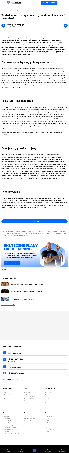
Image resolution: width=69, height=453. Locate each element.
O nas (4, 392)
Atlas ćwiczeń (49, 416)
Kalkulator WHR (7, 421)
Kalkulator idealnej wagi (9, 425)
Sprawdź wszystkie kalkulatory (9, 379)
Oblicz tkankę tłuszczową (18, 373)
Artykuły (12, 11)
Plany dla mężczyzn (29, 396)
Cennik (26, 403)
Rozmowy (48, 451)
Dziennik (7, 451)
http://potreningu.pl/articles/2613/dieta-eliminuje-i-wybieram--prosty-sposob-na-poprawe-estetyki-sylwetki (32, 134)
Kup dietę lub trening (49, 2)
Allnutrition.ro (48, 401)
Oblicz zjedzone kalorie (18, 366)
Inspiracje (47, 423)
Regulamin (5, 396)
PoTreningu (4, 11)
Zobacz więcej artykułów (8, 304)
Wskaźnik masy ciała (18, 352)
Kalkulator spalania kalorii (9, 427)
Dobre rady (48, 427)
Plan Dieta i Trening (29, 416)
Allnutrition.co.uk (49, 407)
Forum (47, 431)
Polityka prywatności (8, 394)
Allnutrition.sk (48, 398)
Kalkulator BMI (6, 416)
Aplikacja (5, 401)
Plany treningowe (28, 401)
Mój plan (20, 451)
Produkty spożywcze (50, 421)
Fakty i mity (48, 425)
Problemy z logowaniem (30, 421)
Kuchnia (47, 418)
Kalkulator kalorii (7, 423)
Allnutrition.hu (49, 403)
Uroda (18, 11)
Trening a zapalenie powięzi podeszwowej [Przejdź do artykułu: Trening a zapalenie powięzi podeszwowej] (22, 299)
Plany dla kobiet (28, 394)
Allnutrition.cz (48, 396)
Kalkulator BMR (7, 418)
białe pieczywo (52, 124)
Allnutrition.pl (48, 394)
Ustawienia (61, 451)
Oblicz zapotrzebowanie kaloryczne (18, 360)
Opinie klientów (28, 392)
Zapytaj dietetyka (49, 429)
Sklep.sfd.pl (48, 392)
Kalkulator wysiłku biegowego (11, 433)
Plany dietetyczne (29, 398)
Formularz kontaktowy (30, 418)
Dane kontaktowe (7, 403)
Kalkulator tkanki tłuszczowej (10, 429)
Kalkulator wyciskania (8, 431)
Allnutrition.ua (49, 405)
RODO (4, 398)
